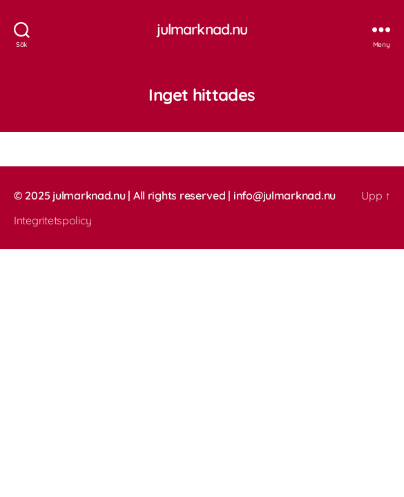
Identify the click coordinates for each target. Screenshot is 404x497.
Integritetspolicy (52, 220)
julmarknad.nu (202, 29)
